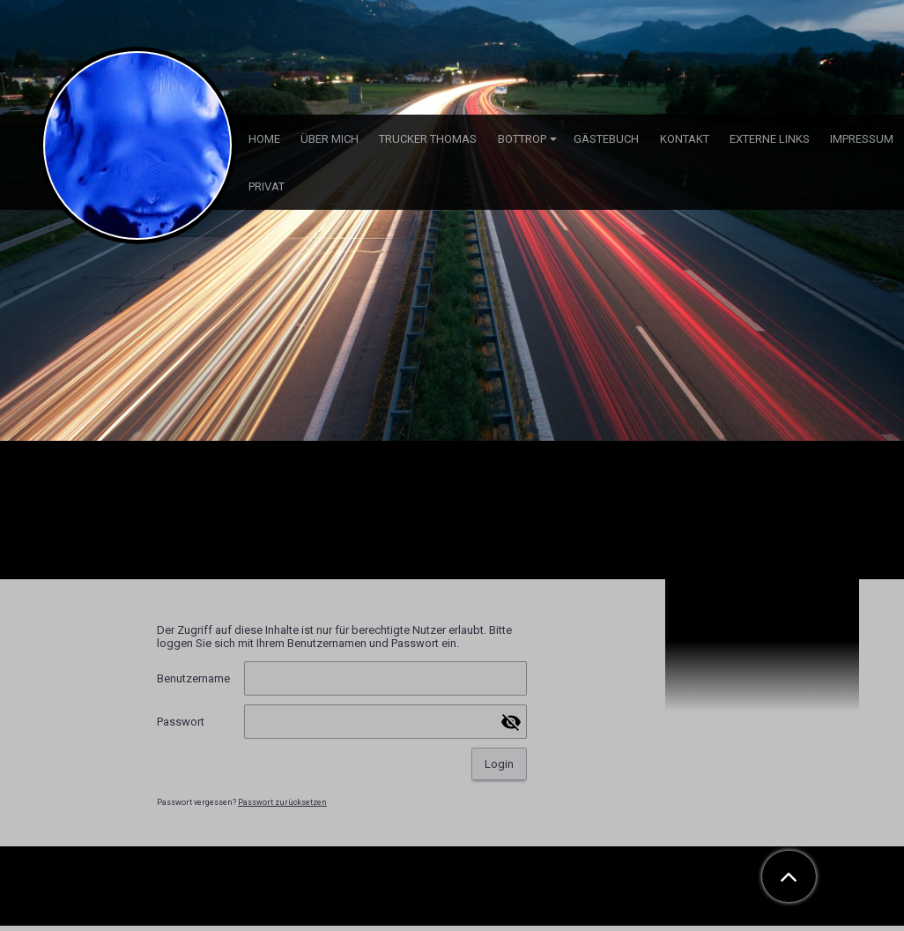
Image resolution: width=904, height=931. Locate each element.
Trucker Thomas (428, 138)
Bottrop (522, 138)
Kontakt (684, 138)
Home (264, 138)
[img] (452, 220)
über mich (329, 138)
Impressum (861, 138)
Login (499, 764)
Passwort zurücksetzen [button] (282, 802)
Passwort (180, 721)
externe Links (770, 138)
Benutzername (193, 678)
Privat (266, 186)
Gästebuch (606, 138)
